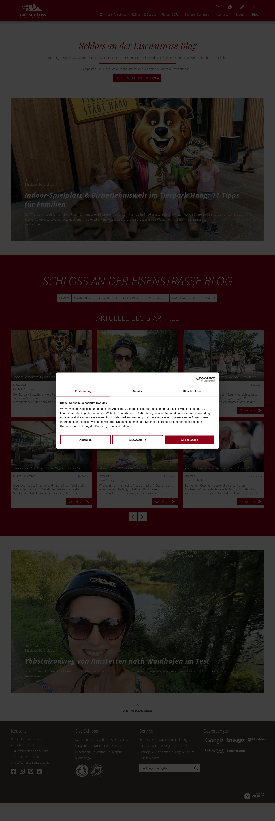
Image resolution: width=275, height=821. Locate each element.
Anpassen (137, 439)
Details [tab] (137, 390)
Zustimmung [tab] (83, 390)
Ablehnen (85, 439)
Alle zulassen (189, 439)
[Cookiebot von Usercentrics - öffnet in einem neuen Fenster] (199, 379)
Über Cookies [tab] (192, 390)
